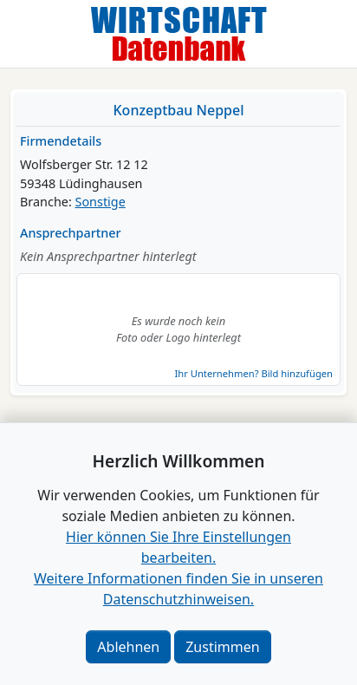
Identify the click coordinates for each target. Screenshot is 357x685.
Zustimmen (222, 646)
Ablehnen (128, 646)
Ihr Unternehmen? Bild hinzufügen (254, 373)
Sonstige (100, 201)
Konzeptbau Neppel (179, 110)
